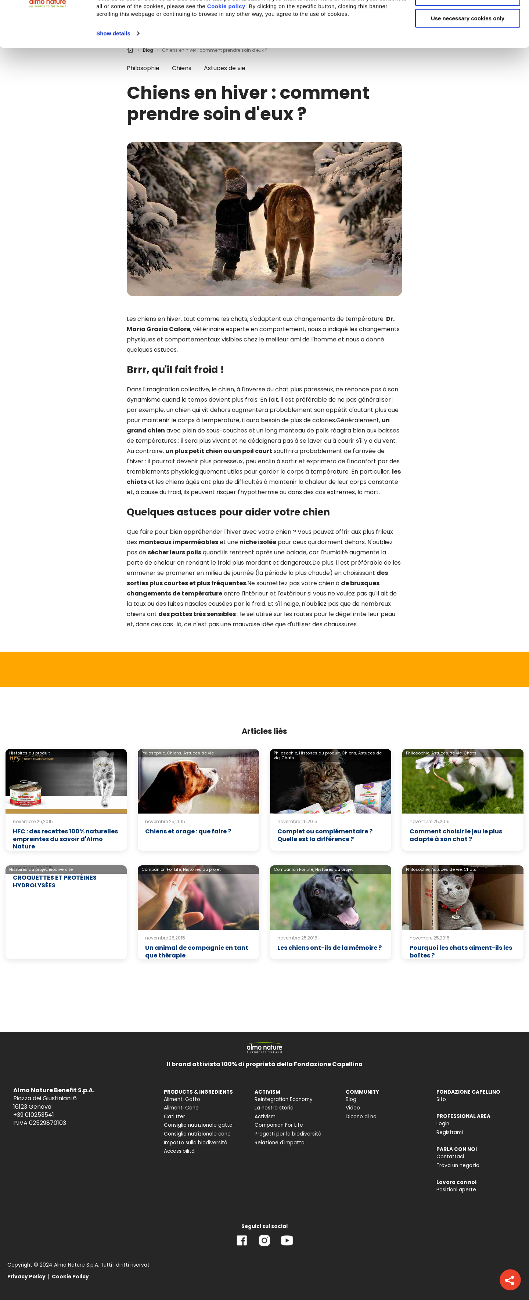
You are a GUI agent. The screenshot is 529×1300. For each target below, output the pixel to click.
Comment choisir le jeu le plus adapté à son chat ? (456, 835)
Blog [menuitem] (351, 1099)
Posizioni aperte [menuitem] (456, 1189)
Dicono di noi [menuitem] (362, 1116)
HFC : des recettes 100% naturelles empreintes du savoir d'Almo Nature (65, 839)
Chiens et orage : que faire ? (188, 831)
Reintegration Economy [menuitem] (284, 1099)
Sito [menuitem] (441, 1099)
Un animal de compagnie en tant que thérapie (196, 952)
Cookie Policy (70, 1276)
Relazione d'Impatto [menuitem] (280, 1142)
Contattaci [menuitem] (450, 1156)
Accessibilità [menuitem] (179, 1151)
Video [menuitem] (353, 1107)
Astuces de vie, (447, 753)
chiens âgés (182, 482)
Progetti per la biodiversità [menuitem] (288, 1133)
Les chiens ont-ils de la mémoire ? (329, 948)
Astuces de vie (198, 753)
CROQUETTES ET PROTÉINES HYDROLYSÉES (55, 881)
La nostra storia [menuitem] (274, 1107)
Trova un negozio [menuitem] (457, 1165)
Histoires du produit (29, 753)
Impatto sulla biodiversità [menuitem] (195, 1142)
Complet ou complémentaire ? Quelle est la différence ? (325, 835)
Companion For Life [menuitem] (279, 1125)
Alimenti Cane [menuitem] (181, 1107)
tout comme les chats (215, 319)
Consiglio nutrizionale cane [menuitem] (197, 1133)
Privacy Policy (26, 1276)
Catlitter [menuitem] (174, 1116)
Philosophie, (153, 753)
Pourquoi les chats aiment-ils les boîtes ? (461, 952)
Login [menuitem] (442, 1123)
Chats (287, 758)
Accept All (467, 18)
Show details (113, 76)
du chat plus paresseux (300, 389)
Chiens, (174, 753)
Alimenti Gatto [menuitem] (182, 1099)
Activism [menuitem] (265, 1116)
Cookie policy (226, 49)
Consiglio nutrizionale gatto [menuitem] (198, 1125)
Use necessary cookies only (467, 61)
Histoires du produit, (320, 753)
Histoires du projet (202, 869)
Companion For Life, (161, 869)
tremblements (148, 471)
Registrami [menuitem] (449, 1132)
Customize (468, 40)
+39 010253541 (33, 1115)
